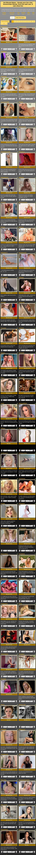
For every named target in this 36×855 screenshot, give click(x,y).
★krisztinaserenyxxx (23, 191)
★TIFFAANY (21, 261)
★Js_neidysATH (4, 802)
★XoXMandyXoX (4, 426)
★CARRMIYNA (22, 520)
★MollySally (21, 167)
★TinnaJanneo (22, 473)
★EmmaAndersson (23, 543)
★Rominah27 (3, 637)
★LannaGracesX (22, 755)
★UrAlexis (3, 214)
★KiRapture (21, 708)
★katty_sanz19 (4, 755)
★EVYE (20, 567)
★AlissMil (3, 473)
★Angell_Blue (21, 284)
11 (33, 21)
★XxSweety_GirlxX (23, 426)
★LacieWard (21, 637)
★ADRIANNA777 (4, 238)
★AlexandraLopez (22, 496)
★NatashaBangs (22, 50)
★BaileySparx (4, 50)
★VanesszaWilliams (23, 379)
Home (12, 17)
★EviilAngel (21, 214)
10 (31, 21)
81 (4, 23)
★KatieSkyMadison (5, 120)
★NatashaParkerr (4, 778)
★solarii (2, 379)
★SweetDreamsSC (22, 238)
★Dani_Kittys (3, 732)
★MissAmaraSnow (22, 402)
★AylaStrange (4, 73)
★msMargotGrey (4, 567)
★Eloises (3, 661)
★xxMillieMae (3, 684)
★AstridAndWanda (5, 450)
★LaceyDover (21, 614)
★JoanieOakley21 (22, 26)
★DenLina (3, 332)
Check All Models (5, 21)
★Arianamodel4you (5, 496)
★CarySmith (21, 309)
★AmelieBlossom (4, 708)
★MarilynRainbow (4, 614)
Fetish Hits (15, 853)
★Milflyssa (3, 402)
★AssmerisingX (4, 543)
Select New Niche (20, 17)
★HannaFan (3, 284)
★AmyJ (20, 73)
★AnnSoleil (3, 191)
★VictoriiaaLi (3, 309)
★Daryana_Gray (22, 661)
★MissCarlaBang (4, 520)
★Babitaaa (21, 97)
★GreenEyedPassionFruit (24, 732)
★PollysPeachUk (22, 120)
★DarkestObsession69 (5, 143)
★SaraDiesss (3, 591)
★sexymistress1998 (5, 97)
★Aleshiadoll (21, 332)
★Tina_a (2, 355)
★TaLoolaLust (22, 143)
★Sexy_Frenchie (4, 261)
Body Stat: (9, 40)
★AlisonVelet (21, 355)
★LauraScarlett (22, 591)
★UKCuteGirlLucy (4, 167)
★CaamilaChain (22, 450)
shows (25, 842)
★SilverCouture (4, 26)
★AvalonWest (21, 778)
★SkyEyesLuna (22, 684)
